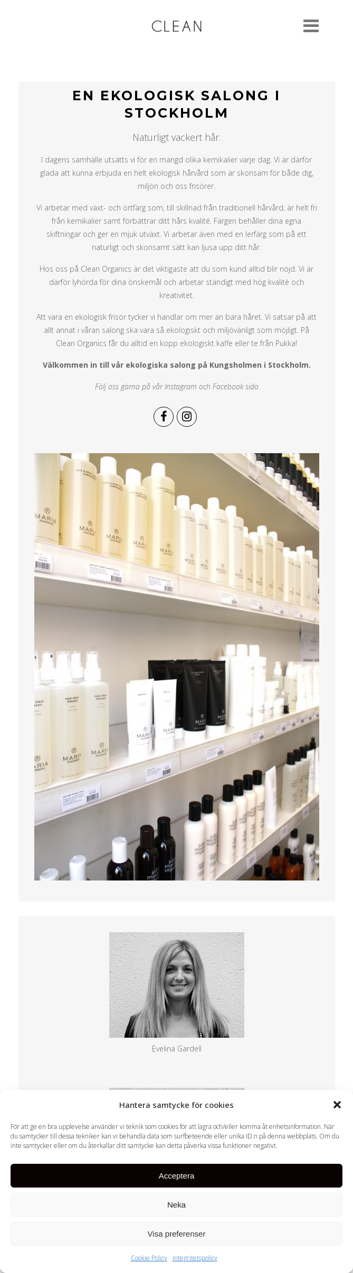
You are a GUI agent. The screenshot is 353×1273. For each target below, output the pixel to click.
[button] (337, 1109)
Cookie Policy (149, 1262)
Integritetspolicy (195, 1262)
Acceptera (177, 1180)
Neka (176, 1209)
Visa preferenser (177, 1238)
